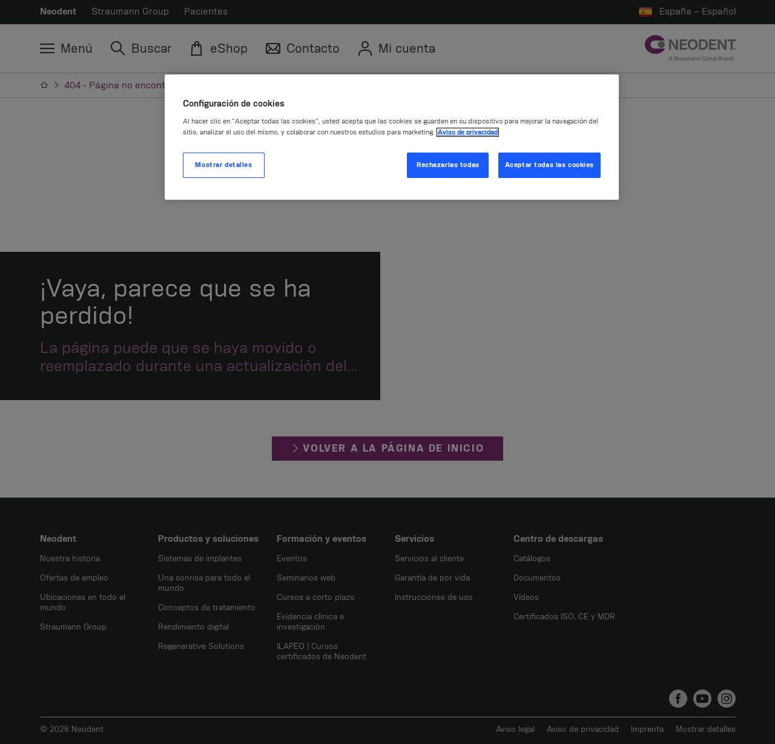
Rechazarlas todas (448, 165)
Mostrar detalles (223, 165)
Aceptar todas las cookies (549, 165)
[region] (392, 137)
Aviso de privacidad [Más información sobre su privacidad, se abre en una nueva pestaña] (468, 132)
